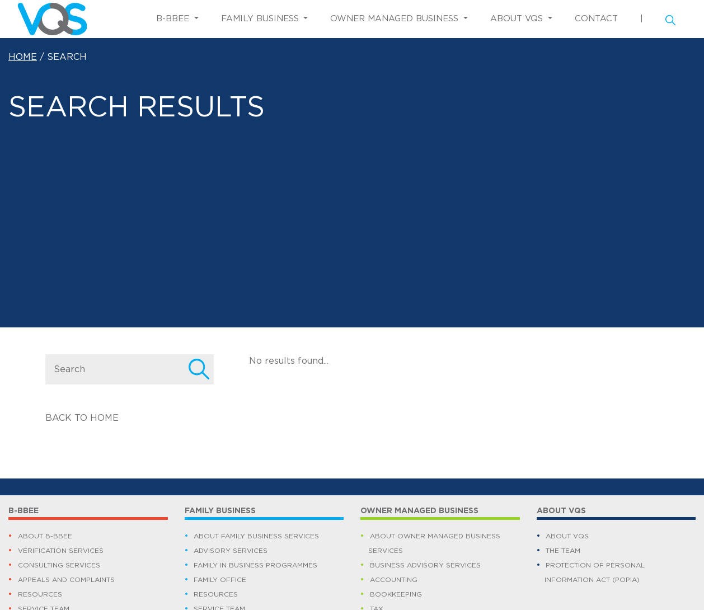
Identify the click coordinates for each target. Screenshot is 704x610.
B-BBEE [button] (174, 19)
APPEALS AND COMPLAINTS (66, 579)
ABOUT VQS (567, 536)
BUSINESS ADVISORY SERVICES (425, 565)
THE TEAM (563, 550)
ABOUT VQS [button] (518, 19)
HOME (22, 57)
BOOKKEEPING (396, 594)
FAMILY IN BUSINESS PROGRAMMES (255, 565)
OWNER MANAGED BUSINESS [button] (395, 19)
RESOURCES (40, 594)
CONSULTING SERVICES (59, 565)
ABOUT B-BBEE (45, 536)
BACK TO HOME (82, 418)
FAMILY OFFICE (220, 579)
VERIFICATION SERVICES (61, 550)
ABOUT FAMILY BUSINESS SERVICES (256, 536)
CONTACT (596, 19)
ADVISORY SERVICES (230, 550)
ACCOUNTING (393, 579)
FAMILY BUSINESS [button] (261, 19)
